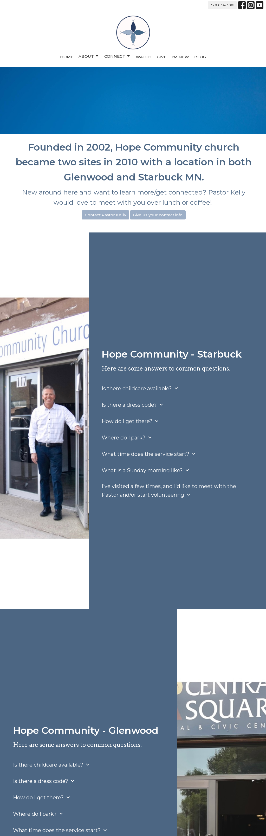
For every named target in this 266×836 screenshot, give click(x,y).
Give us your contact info (158, 214)
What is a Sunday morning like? (146, 470)
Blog (200, 56)
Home (66, 56)
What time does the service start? (149, 454)
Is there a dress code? (133, 404)
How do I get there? (131, 421)
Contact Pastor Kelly (105, 214)
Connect (117, 56)
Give (161, 56)
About (89, 56)
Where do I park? (127, 437)
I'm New (180, 56)
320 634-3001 (222, 5)
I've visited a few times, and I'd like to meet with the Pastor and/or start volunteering (169, 490)
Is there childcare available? (140, 388)
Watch (144, 56)
